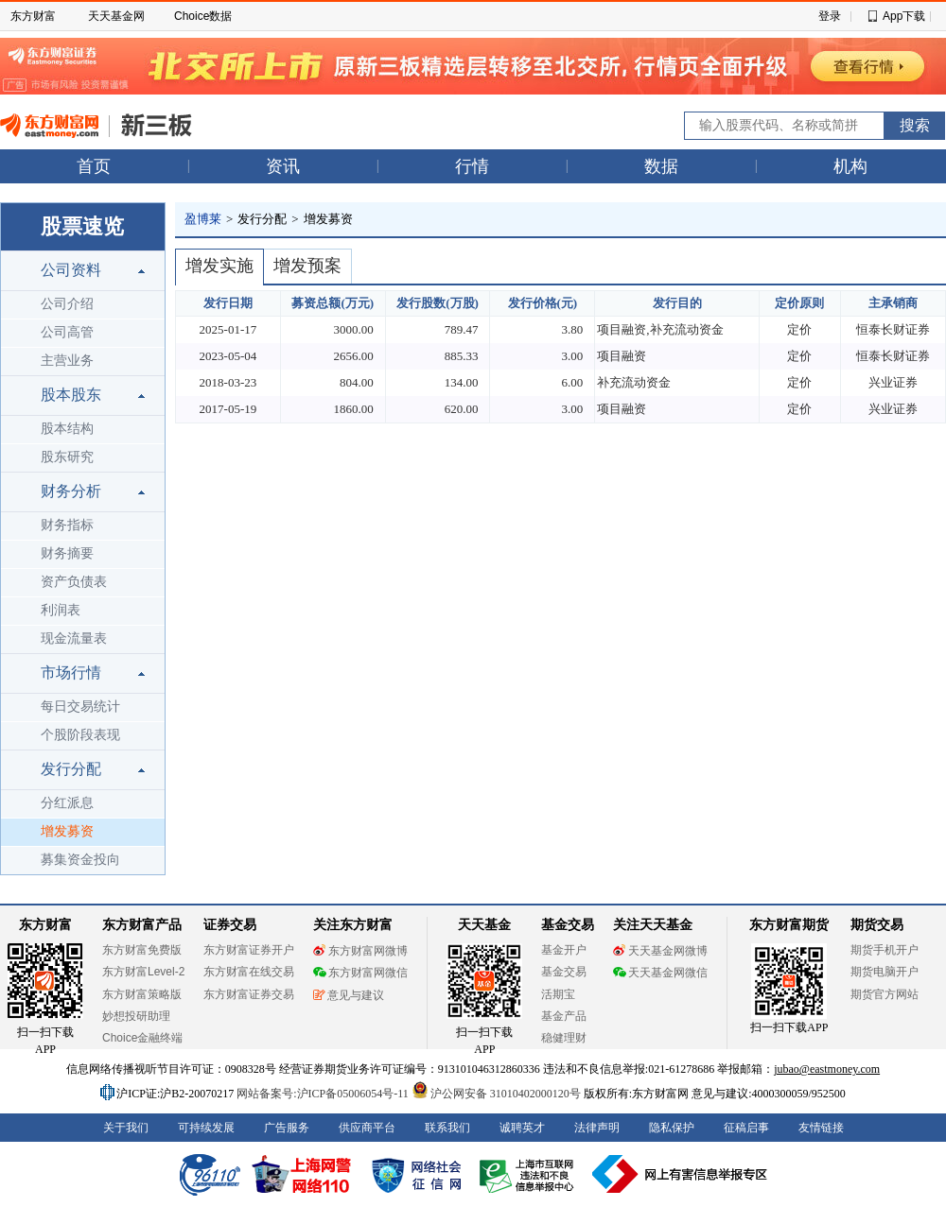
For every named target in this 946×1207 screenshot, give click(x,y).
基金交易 (564, 971)
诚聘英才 (522, 1127)
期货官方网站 (884, 994)
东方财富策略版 (142, 994)
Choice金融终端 (142, 1037)
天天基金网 (116, 16)
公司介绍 (67, 304)
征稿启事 (746, 1127)
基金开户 (564, 950)
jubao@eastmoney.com (827, 1069)
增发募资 (67, 831)
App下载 (904, 16)
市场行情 (71, 672)
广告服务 (286, 1127)
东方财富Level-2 (143, 971)
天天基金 (484, 925)
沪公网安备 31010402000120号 (496, 1093)
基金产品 (564, 1016)
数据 (661, 166)
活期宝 (558, 994)
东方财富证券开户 (248, 950)
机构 (850, 166)
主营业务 (67, 360)
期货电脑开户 (884, 971)
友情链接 (821, 1127)
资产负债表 (74, 582)
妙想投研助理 (136, 1016)
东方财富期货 (789, 925)
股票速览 (82, 226)
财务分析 (71, 491)
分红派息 (67, 803)
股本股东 (71, 395)
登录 (829, 16)
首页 (94, 166)
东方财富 (33, 16)
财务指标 (67, 525)
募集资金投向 (80, 860)
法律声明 (597, 1127)
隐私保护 (671, 1127)
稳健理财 (564, 1037)
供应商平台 (367, 1127)
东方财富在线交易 (248, 971)
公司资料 (71, 270)
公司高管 (67, 332)
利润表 (60, 610)
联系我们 (447, 1127)
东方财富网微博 (360, 950)
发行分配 (71, 769)
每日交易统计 (80, 706)
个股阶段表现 (80, 735)
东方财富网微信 (360, 972)
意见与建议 (348, 995)
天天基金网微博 (660, 950)
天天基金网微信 (660, 972)
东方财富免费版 (142, 950)
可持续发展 (206, 1127)
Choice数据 (203, 16)
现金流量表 (74, 638)
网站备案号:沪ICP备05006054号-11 (324, 1093)
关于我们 (126, 1127)
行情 (472, 166)
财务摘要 (67, 553)
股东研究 (67, 457)
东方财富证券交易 (248, 994)
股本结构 (67, 429)
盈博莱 (202, 219)
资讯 (283, 166)
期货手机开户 (884, 950)
